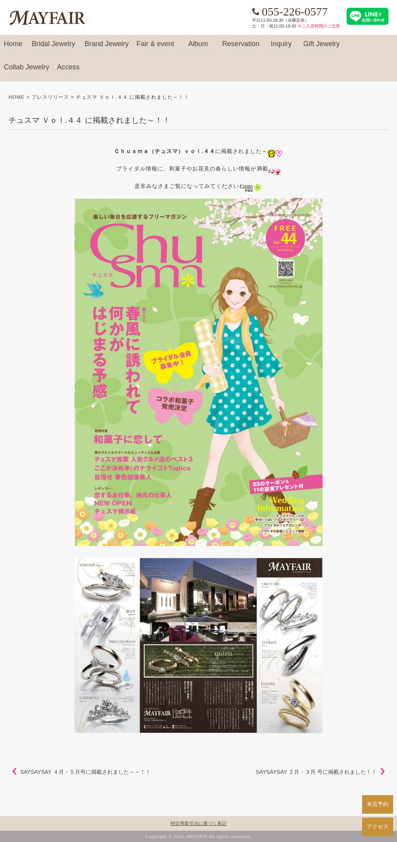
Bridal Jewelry (53, 47)
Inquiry (281, 47)
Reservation (240, 47)
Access (68, 70)
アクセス (377, 826)
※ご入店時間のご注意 (318, 26)
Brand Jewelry (107, 47)
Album (198, 47)
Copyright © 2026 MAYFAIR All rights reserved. (198, 836)
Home (13, 47)
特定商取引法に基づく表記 (198, 823)
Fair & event (155, 47)
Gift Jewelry (321, 47)
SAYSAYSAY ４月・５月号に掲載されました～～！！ (85, 772)
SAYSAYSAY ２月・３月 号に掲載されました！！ (316, 772)
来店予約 (377, 804)
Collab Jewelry (26, 70)
